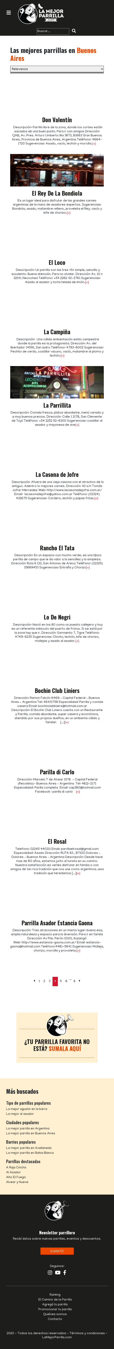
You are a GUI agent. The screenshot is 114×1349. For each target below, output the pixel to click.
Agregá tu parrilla (55, 1305)
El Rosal (57, 841)
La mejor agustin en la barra (26, 1109)
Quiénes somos (55, 1314)
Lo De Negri (57, 617)
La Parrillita (57, 405)
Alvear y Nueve (17, 1182)
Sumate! (57, 1251)
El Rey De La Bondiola (57, 193)
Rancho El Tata (57, 548)
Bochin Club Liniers (57, 690)
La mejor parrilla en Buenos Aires (30, 1134)
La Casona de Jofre (57, 474)
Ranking (55, 1295)
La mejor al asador (20, 1114)
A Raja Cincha (16, 1168)
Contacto (55, 1319)
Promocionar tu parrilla (55, 1309)
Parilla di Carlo (57, 772)
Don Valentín (57, 119)
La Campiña (57, 332)
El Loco (57, 262)
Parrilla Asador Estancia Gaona (57, 923)
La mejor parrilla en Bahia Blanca (30, 1153)
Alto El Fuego (16, 1177)
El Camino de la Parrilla (55, 1300)
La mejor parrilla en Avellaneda (28, 1148)
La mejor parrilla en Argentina (27, 1129)
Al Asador (13, 1172)
